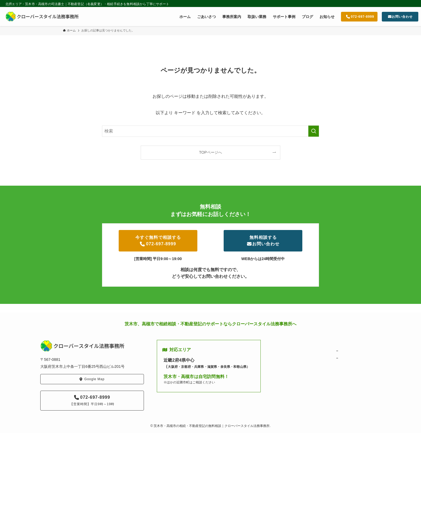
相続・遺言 (347, 351)
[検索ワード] (210, 131)
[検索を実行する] (313, 131)
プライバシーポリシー (296, 387)
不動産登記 (347, 358)
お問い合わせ (289, 380)
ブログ (284, 365)
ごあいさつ (287, 351)
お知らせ (286, 373)
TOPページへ (210, 152)
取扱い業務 (342, 343)
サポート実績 (344, 365)
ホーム (284, 343)
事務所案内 (287, 358)
